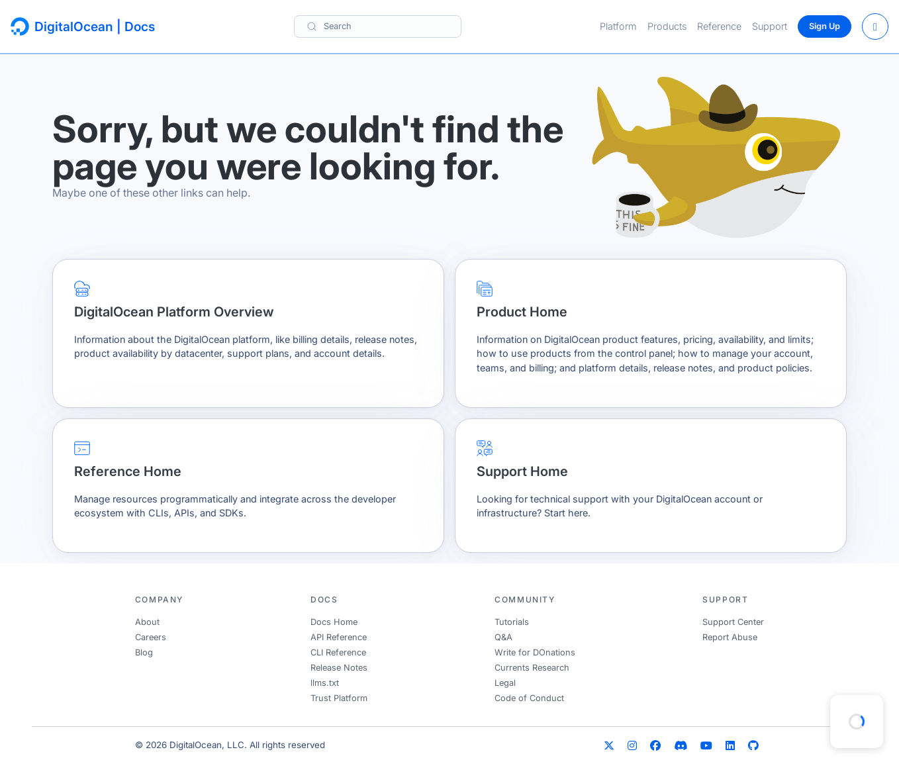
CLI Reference (338, 652)
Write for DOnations (535, 652)
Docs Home (333, 622)
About (147, 622)
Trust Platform (338, 698)
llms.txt (324, 683)
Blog (144, 652)
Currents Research (532, 668)
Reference (719, 26)
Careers (150, 637)
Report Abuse (729, 637)
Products (666, 26)
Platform (618, 26)
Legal (505, 683)
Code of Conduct (529, 698)
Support (769, 26)
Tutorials (512, 622)
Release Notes (338, 668)
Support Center (733, 622)
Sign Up (824, 26)
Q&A (503, 637)
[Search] (377, 26)
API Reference (338, 637)
